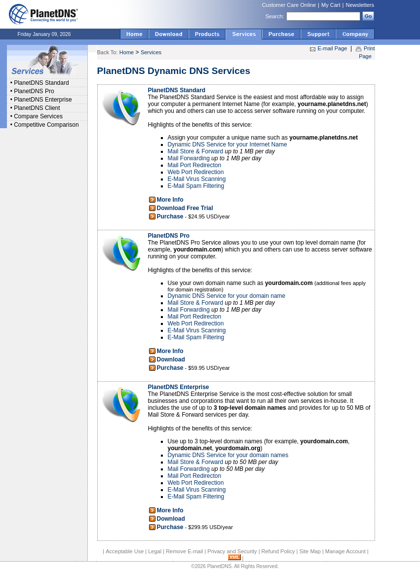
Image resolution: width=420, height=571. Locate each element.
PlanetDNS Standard (41, 82)
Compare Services (38, 116)
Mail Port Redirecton (195, 165)
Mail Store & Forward (196, 151)
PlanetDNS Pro (34, 91)
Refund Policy (278, 551)
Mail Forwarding (189, 158)
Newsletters (360, 5)
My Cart (331, 5)
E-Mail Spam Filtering (196, 185)
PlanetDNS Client (37, 108)
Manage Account (345, 551)
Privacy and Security (232, 551)
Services (151, 52)
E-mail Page (332, 48)
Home (126, 52)
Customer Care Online (289, 5)
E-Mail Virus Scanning (197, 179)
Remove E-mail (184, 551)
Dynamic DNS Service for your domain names (228, 455)
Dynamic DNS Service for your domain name (227, 295)
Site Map (309, 551)
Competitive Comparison (46, 124)
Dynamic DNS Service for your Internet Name (227, 144)
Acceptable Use (125, 551)
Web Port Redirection (196, 172)
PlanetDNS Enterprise (43, 99)
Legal (154, 551)
